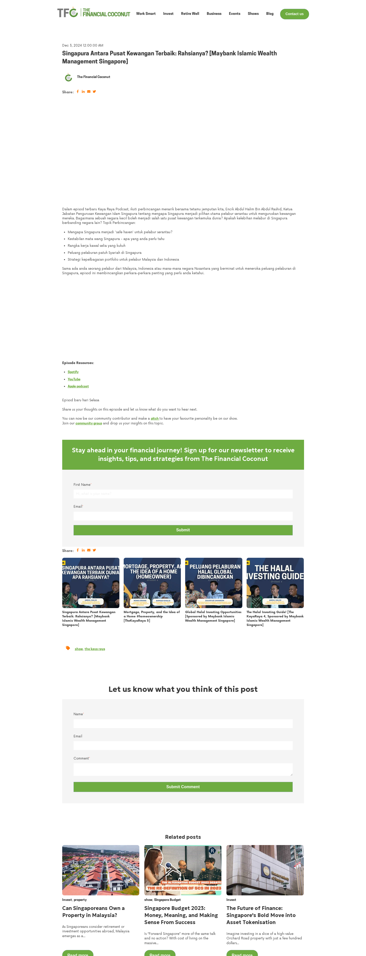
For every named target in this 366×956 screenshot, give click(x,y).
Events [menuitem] (181, 923)
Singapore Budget (167, 803)
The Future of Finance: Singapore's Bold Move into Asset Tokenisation (261, 818)
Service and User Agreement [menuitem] (274, 942)
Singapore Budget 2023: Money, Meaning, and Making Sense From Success (181, 818)
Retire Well (190, 14)
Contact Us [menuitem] (259, 916)
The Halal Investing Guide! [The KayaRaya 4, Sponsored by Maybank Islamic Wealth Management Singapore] (275, 521)
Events (234, 14)
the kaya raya (95, 551)
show (79, 551)
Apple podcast (78, 289)
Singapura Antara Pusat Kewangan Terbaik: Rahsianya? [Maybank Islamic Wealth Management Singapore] (88, 521)
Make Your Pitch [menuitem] (263, 935)
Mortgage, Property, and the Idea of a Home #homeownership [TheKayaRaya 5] (152, 519)
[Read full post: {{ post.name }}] (90, 486)
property (80, 803)
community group (89, 326)
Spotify (73, 275)
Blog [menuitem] (178, 935)
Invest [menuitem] (215, 923)
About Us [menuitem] (182, 916)
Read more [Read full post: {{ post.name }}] (78, 858)
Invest (168, 14)
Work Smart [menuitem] (220, 916)
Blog (270, 14)
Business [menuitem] (217, 929)
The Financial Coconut (93, 77)
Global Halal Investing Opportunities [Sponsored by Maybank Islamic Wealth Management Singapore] (213, 519)
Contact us (294, 14)
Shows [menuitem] (180, 929)
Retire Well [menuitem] (219, 935)
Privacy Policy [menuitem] (261, 948)
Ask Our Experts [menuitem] (263, 929)
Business (214, 14)
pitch (155, 321)
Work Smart (146, 14)
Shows (253, 14)
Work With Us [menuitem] (261, 923)
